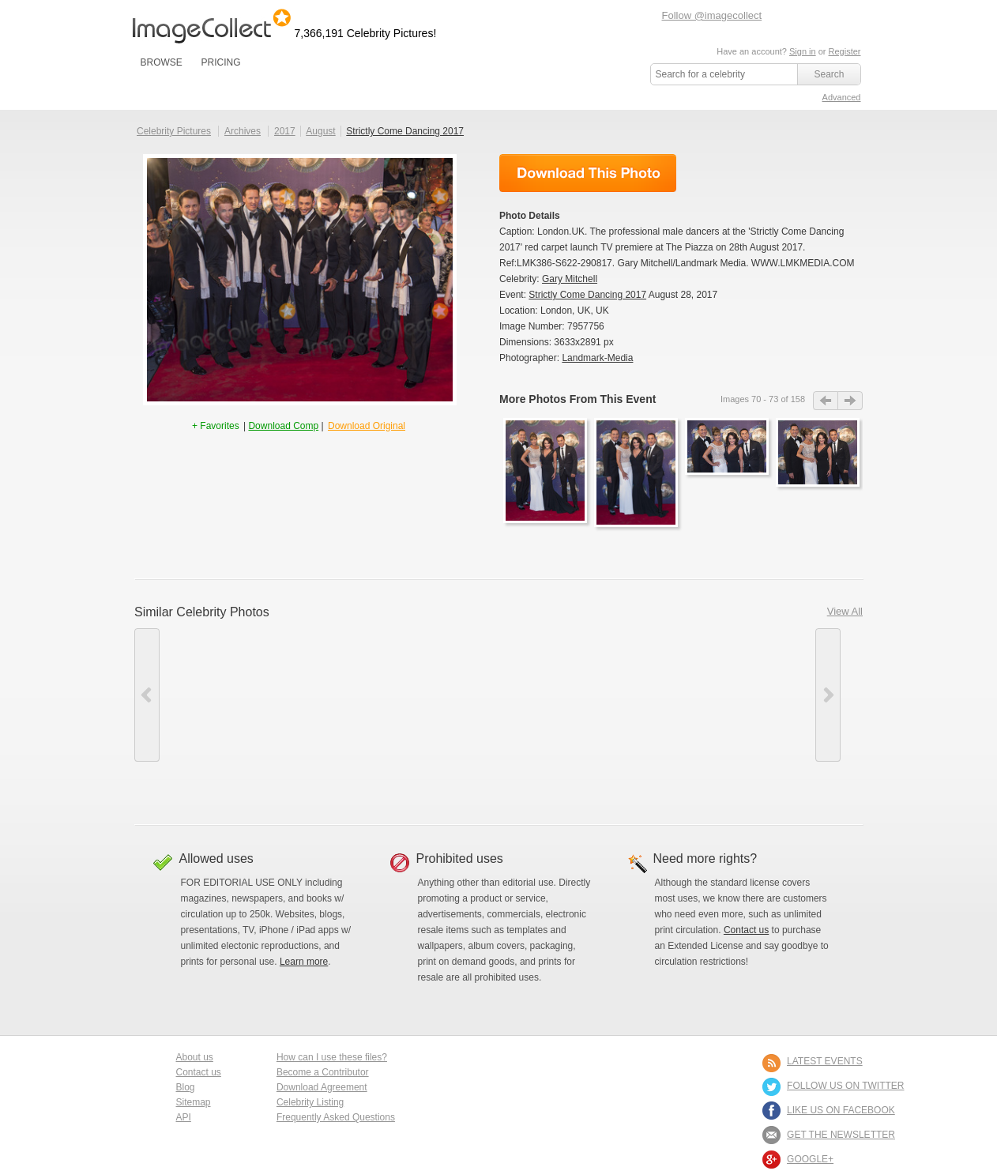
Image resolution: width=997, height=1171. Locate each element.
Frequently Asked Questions (336, 1117)
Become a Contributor (323, 1072)
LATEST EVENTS (825, 1061)
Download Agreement (322, 1087)
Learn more (304, 961)
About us (194, 1057)
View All (845, 611)
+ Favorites (217, 425)
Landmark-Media (597, 357)
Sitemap (193, 1102)
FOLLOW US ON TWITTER (845, 1085)
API (183, 1117)
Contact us (746, 930)
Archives (242, 131)
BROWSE (161, 62)
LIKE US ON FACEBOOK (841, 1110)
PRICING (220, 62)
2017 (284, 131)
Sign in (802, 51)
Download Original (366, 425)
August (320, 131)
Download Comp (283, 425)
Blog (185, 1087)
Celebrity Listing (310, 1102)
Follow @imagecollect (712, 15)
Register (845, 51)
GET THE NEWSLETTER (841, 1134)
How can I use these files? (332, 1057)
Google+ (810, 1159)
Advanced (841, 97)
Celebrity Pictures (174, 131)
